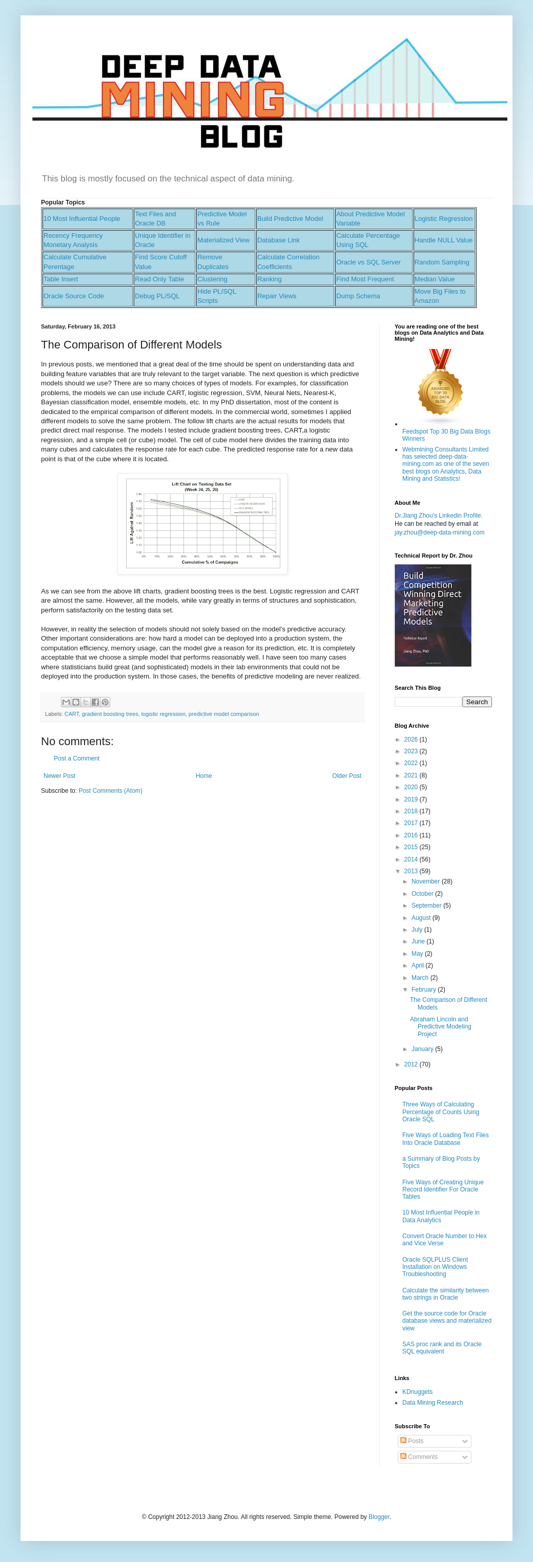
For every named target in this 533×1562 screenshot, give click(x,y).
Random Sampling (442, 262)
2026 (412, 739)
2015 (412, 847)
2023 (412, 751)
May (418, 953)
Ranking (269, 279)
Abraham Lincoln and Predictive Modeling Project (440, 1027)
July (418, 929)
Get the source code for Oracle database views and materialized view (446, 1321)
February (425, 989)
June (419, 941)
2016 (412, 835)
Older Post (346, 775)
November (427, 881)
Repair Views (276, 296)
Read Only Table (159, 279)
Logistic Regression (444, 218)
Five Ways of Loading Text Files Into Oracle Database (445, 1139)
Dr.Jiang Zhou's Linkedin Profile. (439, 515)
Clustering (212, 279)
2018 (412, 811)
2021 (412, 775)
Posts (411, 1441)
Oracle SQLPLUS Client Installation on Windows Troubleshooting (435, 1267)
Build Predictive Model (290, 218)
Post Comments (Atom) (110, 790)
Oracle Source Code (74, 296)
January (423, 1049)
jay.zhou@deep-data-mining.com (439, 532)
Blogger (378, 1516)
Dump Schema (358, 296)
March (421, 977)
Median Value (435, 279)
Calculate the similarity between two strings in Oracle (445, 1294)
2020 (412, 787)
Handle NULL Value (444, 240)
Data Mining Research (432, 1402)
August (422, 917)
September (427, 905)
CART (72, 714)
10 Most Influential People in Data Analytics (441, 1216)
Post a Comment (76, 758)
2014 (412, 859)
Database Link (278, 240)
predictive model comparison (224, 714)
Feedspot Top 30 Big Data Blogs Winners (446, 431)
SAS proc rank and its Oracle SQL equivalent (442, 1348)
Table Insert (61, 279)
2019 (412, 799)
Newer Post (59, 775)
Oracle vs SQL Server (368, 262)
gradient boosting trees (110, 714)
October (423, 893)
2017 (412, 823)
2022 (412, 763)
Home (204, 775)
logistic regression (163, 714)
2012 (412, 1064)
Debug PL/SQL (157, 296)
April (418, 965)
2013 (412, 871)
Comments (419, 1457)
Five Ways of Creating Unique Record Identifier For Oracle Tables (443, 1190)
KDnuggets (417, 1391)
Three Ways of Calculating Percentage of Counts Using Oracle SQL (440, 1112)
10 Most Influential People (82, 218)
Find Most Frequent (365, 279)
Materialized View (223, 240)
